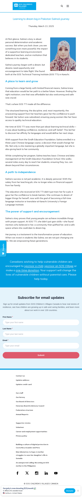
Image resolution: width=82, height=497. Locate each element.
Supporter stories (23, 423)
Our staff (19, 393)
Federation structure (24, 410)
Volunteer (20, 427)
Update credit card (24, 384)
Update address (22, 380)
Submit (41, 355)
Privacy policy (21, 436)
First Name (8, 317)
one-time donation (27, 270)
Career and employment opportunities (31, 432)
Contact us (20, 376)
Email (6, 340)
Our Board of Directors (25, 402)
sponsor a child (33, 266)
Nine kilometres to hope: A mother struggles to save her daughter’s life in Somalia (31, 455)
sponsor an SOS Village (58, 266)
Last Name (8, 328)
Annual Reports (22, 414)
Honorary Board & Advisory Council (30, 406)
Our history (20, 397)
